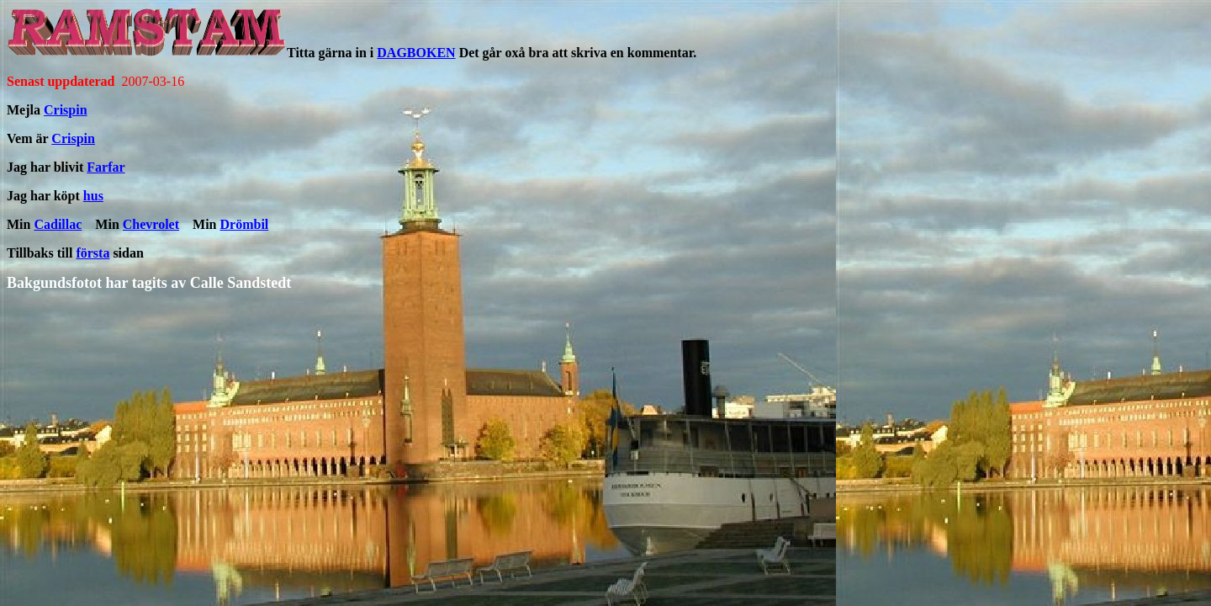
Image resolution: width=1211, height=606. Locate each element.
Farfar (105, 167)
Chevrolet (151, 224)
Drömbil (244, 224)
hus (93, 196)
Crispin (65, 110)
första (92, 253)
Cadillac (58, 224)
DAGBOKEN (416, 52)
